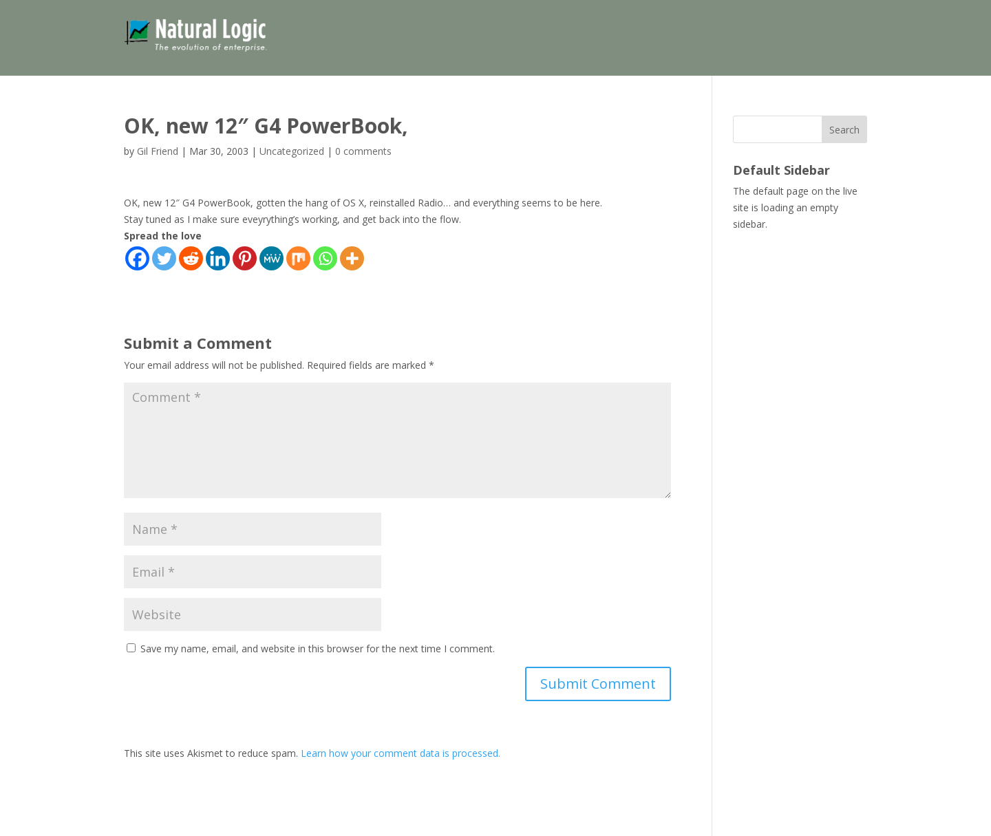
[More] (352, 258)
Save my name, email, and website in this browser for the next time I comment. (317, 648)
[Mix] (298, 258)
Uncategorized (291, 151)
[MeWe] (271, 258)
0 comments (363, 151)
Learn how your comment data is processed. (400, 753)
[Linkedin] (218, 258)
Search (844, 129)
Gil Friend (157, 151)
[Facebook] (137, 258)
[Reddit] (191, 258)
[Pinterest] (245, 258)
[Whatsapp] (325, 258)
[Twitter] (164, 258)
